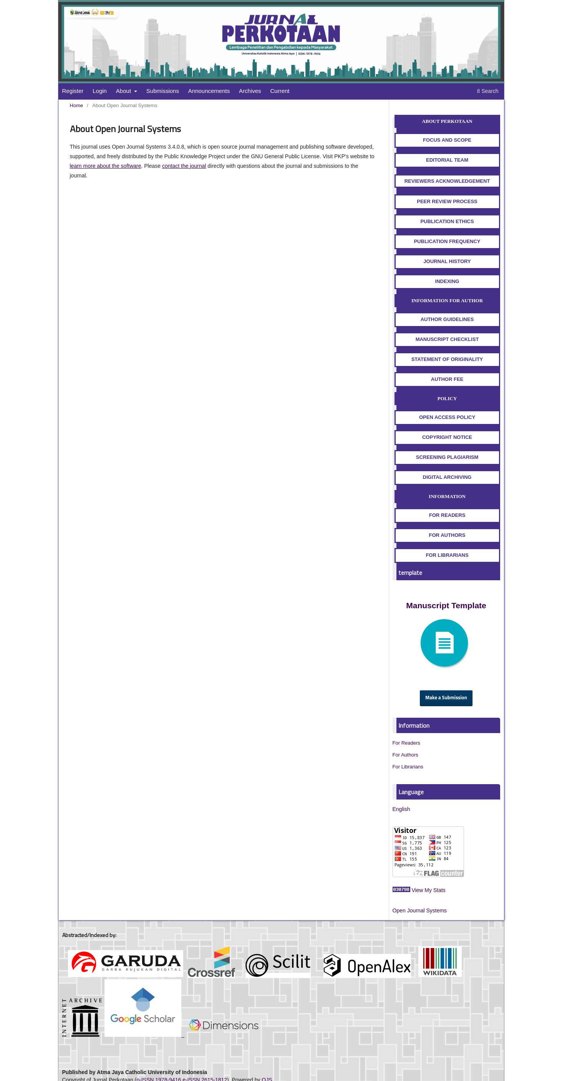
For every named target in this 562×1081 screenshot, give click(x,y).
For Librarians (408, 767)
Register (73, 91)
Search (487, 91)
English (401, 809)
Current (280, 91)
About (124, 91)
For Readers (406, 743)
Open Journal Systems (420, 910)
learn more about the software (105, 166)
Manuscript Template (446, 605)
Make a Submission (446, 697)
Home (76, 105)
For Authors (405, 755)
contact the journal (184, 166)
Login (100, 91)
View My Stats (428, 890)
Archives (250, 91)
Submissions (162, 91)
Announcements (209, 91)
